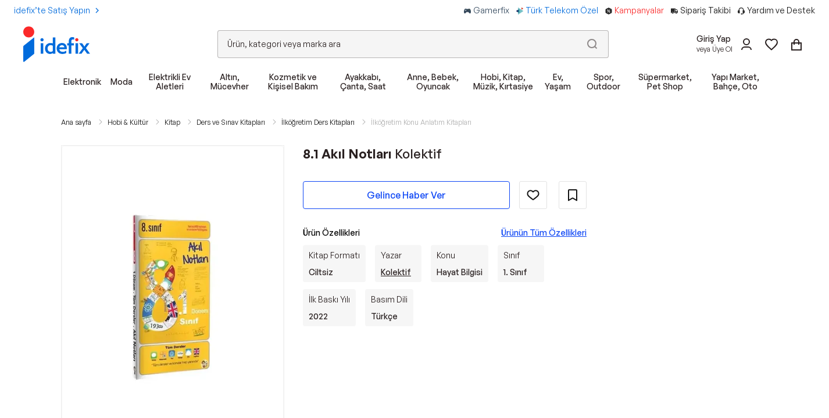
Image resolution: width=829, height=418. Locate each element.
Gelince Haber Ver (406, 195)
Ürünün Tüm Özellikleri (544, 232)
